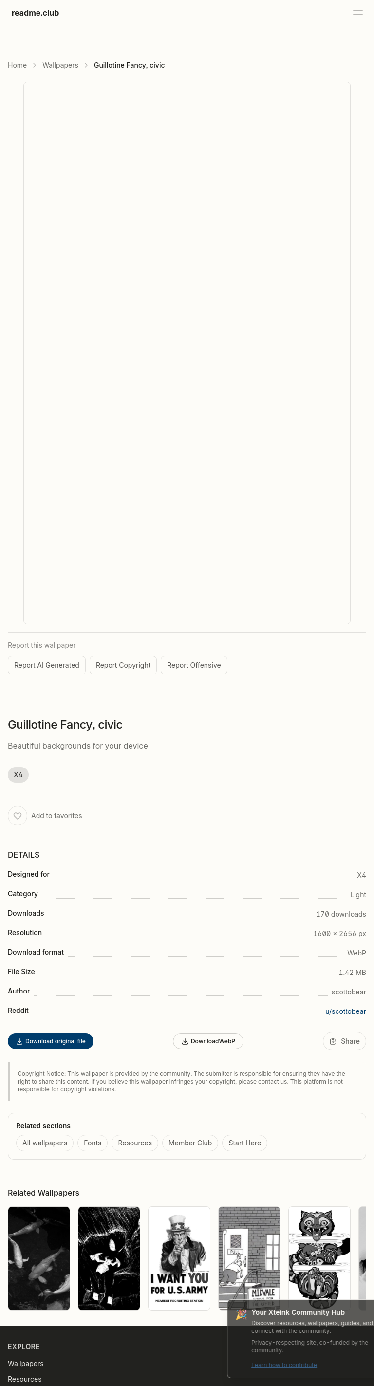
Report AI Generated (46, 665)
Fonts (92, 1143)
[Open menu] (357, 12)
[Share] (344, 1041)
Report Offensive (194, 665)
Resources (135, 1143)
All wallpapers (44, 1143)
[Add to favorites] (17, 815)
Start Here (244, 1143)
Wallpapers (60, 65)
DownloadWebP (208, 1041)
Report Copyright (123, 665)
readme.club (35, 13)
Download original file (51, 1041)
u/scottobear (345, 1011)
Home (17, 65)
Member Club (190, 1143)
